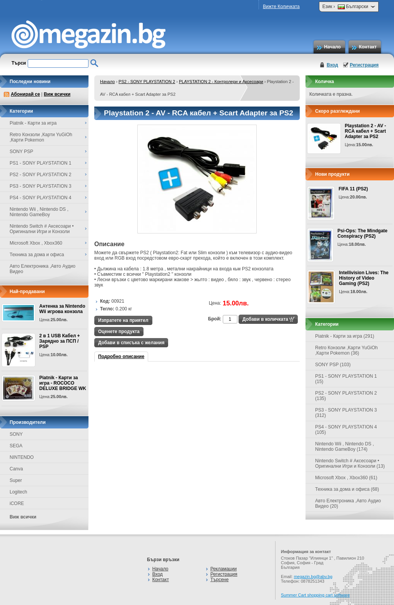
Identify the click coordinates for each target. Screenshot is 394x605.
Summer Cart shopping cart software (315, 595)
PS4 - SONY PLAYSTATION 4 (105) (346, 429)
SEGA (16, 445)
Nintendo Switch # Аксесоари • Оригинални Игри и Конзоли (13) (350, 463)
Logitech (18, 492)
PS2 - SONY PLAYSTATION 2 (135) (346, 395)
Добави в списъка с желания (131, 342)
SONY (16, 434)
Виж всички (57, 94)
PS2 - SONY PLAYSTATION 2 (147, 81)
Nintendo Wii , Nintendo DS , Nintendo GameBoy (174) (344, 446)
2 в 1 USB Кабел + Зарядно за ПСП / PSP (59, 341)
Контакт (368, 47)
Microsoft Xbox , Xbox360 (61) (346, 477)
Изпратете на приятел (123, 320)
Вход (332, 65)
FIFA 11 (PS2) (353, 189)
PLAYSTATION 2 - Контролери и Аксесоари (221, 81)
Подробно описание (121, 356)
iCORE (17, 503)
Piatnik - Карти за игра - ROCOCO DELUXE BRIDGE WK (62, 383)
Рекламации (223, 569)
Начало (332, 47)
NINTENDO (22, 457)
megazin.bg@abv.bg (313, 576)
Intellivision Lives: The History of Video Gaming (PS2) (364, 278)
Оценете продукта (119, 331)
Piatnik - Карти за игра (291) (344, 336)
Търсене (219, 579)
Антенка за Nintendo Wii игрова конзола (62, 308)
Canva (16, 469)
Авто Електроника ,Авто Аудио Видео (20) (348, 503)
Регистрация (364, 65)
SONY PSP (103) (333, 364)
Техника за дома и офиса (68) (347, 489)
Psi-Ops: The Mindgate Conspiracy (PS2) (362, 233)
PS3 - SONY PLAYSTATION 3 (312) (346, 412)
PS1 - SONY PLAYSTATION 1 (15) (346, 378)
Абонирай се (25, 94)
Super (16, 480)
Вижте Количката (281, 6)
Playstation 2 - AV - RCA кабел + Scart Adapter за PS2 (365, 131)
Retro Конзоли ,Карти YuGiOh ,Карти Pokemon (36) (346, 350)
